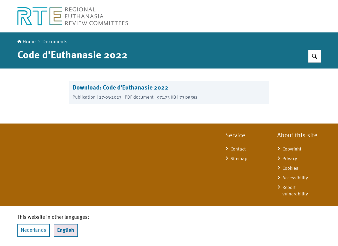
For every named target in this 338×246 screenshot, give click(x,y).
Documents (55, 42)
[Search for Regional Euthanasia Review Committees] (314, 56)
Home (26, 42)
